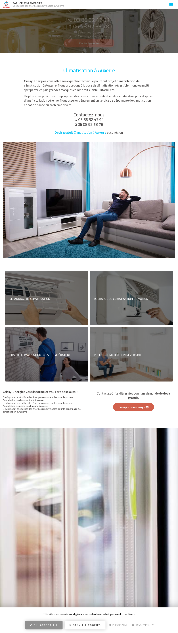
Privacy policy (143, 625)
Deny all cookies (85, 625)
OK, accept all (44, 625)
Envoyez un (133, 407)
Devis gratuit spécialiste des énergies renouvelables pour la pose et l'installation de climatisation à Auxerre (38, 399)
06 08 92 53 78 (90, 124)
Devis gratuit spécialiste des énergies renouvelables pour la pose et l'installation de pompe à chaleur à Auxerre (38, 404)
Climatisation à (80, 132)
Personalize (118, 625)
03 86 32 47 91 (91, 119)
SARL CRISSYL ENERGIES (89, 4)
